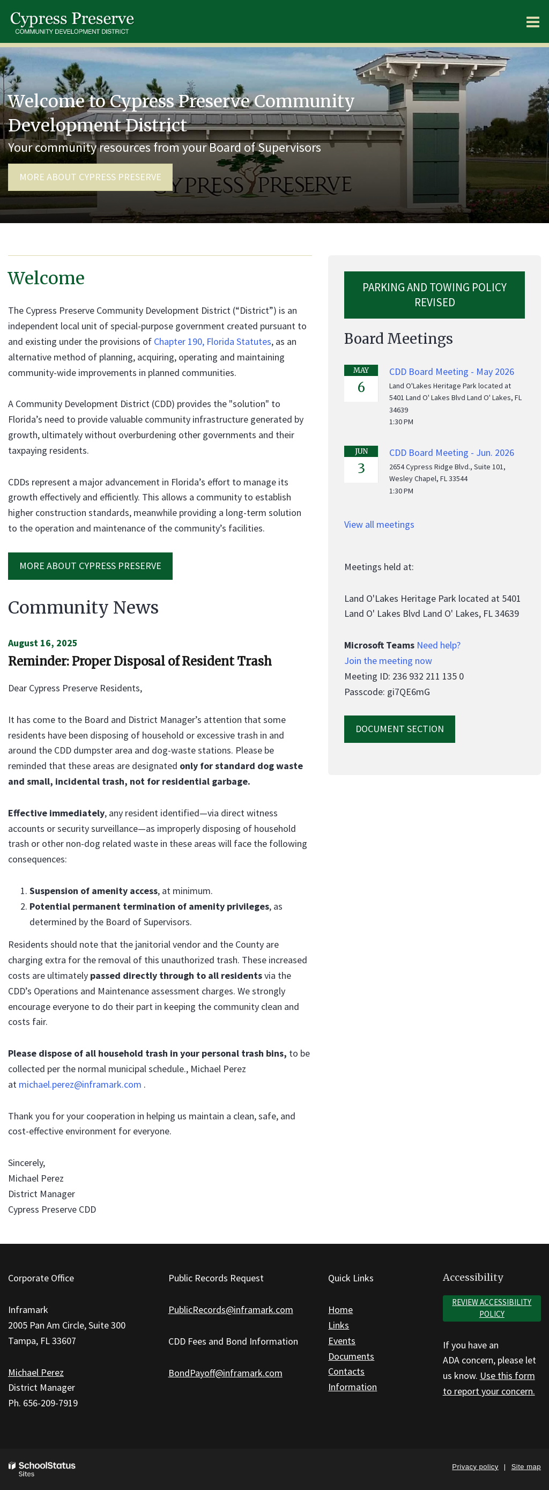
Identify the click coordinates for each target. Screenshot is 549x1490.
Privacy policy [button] (475, 1467)
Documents (351, 1356)
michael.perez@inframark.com (80, 1084)
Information (352, 1387)
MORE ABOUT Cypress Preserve (90, 565)
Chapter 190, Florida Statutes (212, 341)
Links (338, 1325)
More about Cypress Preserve (90, 177)
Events (341, 1340)
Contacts (346, 1371)
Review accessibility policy (491, 1308)
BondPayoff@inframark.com (225, 1373)
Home (340, 1309)
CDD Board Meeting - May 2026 (451, 371)
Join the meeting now (388, 660)
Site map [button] (526, 1467)
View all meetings (379, 524)
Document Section (399, 728)
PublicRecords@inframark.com (230, 1309)
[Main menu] (533, 21)
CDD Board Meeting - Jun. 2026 (451, 452)
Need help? (439, 645)
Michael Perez (36, 1372)
